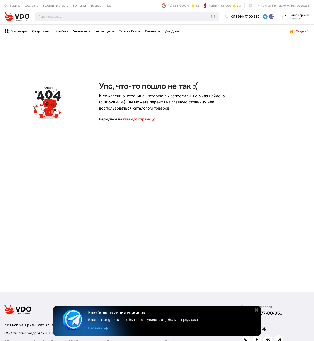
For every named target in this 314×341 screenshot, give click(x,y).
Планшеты (152, 31)
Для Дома (172, 31)
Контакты (79, 5)
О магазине (12, 5)
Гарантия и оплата (55, 5)
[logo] (17, 16)
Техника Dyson (129, 31)
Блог (110, 5)
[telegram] (265, 16)
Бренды (96, 5)
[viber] (271, 16)
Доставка (31, 5)
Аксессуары (105, 31)
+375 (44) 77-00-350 (261, 313)
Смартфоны (40, 31)
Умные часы (81, 31)
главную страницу (139, 119)
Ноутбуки (61, 31)
